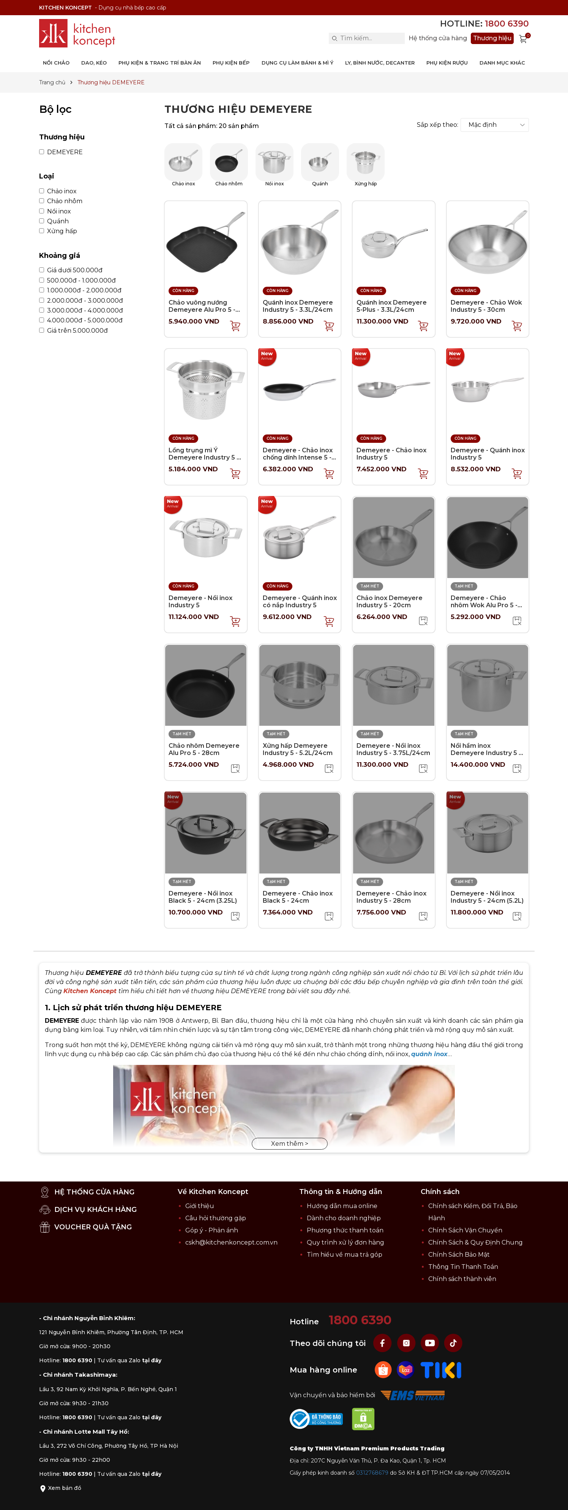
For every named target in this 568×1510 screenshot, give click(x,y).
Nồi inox (55, 211)
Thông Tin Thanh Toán (463, 1266)
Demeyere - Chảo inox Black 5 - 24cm (298, 897)
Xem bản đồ (60, 1488)
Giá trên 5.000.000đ (73, 330)
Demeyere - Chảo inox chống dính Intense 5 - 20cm (298, 457)
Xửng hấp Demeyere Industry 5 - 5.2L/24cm (298, 749)
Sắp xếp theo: (437, 125)
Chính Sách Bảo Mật (459, 1254)
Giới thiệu (199, 1206)
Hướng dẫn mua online (342, 1206)
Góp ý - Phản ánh (211, 1230)
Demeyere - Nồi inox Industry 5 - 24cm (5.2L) (487, 897)
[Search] (334, 38)
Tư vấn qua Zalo (129, 1360)
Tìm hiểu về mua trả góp (344, 1254)
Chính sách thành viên (462, 1279)
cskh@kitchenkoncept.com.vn (231, 1242)
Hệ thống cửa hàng (438, 38)
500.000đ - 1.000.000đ (77, 280)
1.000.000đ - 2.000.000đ (80, 290)
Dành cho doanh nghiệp (344, 1218)
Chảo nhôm (60, 201)
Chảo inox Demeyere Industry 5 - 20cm (390, 601)
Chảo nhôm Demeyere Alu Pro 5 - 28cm (204, 749)
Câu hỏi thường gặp (215, 1218)
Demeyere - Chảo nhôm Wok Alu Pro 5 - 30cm (484, 605)
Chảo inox (58, 191)
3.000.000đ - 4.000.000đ (81, 310)
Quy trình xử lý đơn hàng (345, 1242)
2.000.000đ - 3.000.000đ (81, 300)
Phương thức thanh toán (345, 1230)
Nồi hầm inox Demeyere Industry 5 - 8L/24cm (486, 753)
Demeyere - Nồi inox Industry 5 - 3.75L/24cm (393, 749)
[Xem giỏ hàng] (523, 38)
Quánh (54, 221)
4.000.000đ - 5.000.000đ (81, 320)
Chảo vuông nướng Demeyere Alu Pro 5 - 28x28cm (202, 310)
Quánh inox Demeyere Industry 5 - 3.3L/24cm (298, 306)
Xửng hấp (58, 231)
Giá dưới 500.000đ (71, 270)
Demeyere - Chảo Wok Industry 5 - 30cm (486, 306)
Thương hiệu (492, 38)
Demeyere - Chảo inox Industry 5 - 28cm (391, 897)
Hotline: (484, 24)
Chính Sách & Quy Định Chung (475, 1242)
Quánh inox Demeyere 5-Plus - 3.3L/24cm (392, 306)
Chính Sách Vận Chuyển (465, 1230)
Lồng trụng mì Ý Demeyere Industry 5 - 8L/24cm (204, 457)
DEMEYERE (61, 152)
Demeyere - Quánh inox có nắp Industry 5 (300, 601)
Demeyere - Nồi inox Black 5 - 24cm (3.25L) (203, 897)
